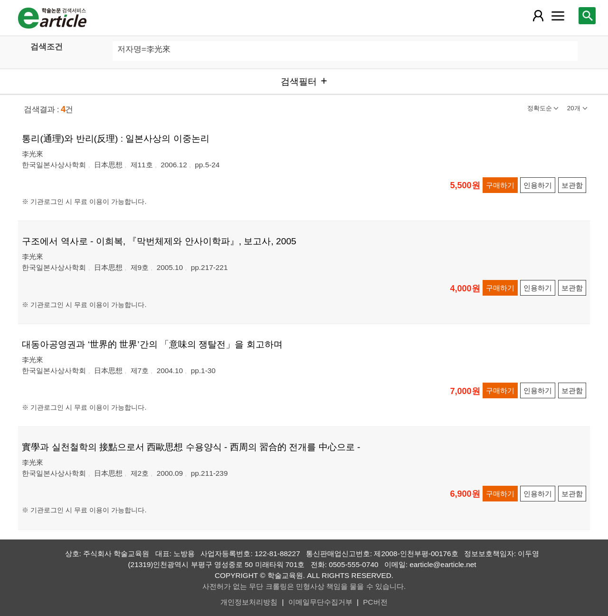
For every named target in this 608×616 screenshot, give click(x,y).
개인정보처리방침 (248, 602)
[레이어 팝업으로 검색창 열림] (587, 15)
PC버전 (375, 602)
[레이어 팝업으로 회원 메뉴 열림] (537, 15)
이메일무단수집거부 (320, 602)
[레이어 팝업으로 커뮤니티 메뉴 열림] (558, 15)
